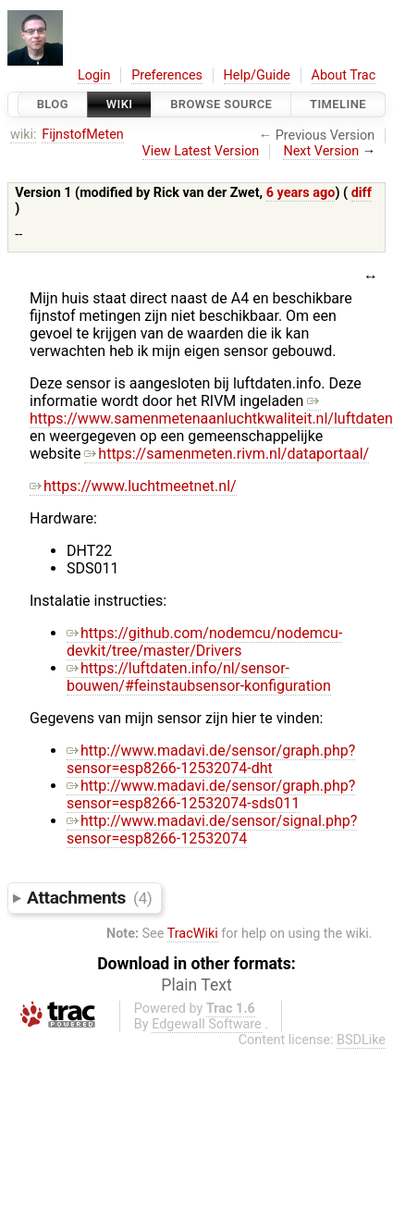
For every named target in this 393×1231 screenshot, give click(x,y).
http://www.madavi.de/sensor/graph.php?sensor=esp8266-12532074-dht (211, 759)
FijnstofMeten (83, 134)
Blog (52, 104)
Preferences (167, 75)
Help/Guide (257, 75)
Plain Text (196, 985)
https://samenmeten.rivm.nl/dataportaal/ (226, 453)
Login (94, 75)
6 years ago (301, 193)
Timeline (338, 104)
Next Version (321, 151)
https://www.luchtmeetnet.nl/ (133, 486)
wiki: (23, 134)
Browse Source (221, 104)
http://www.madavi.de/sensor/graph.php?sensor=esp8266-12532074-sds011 (211, 794)
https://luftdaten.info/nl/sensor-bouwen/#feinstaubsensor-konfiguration (199, 677)
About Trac (344, 75)
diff (361, 193)
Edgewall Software (207, 1024)
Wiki (119, 104)
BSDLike (361, 1040)
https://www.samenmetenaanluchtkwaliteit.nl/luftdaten (211, 409)
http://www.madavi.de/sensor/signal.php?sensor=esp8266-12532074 (212, 829)
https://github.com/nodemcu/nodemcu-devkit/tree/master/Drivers (204, 641)
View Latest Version (201, 151)
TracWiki (192, 934)
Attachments (89, 897)
